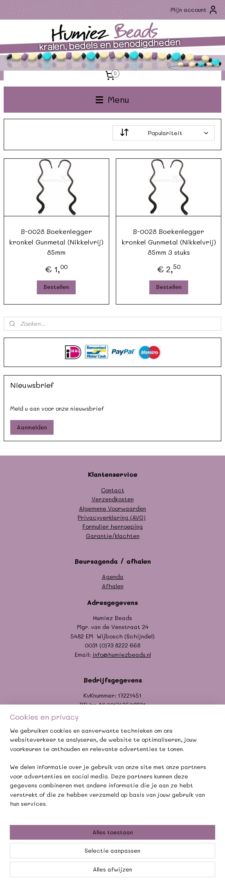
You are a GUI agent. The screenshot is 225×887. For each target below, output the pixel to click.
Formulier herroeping (112, 526)
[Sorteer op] (163, 133)
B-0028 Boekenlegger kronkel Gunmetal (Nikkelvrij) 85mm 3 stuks (169, 241)
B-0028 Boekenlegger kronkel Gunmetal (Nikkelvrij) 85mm (56, 241)
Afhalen (113, 586)
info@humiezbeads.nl (121, 654)
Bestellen (56, 287)
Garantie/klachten (113, 536)
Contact (112, 490)
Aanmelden (32, 427)
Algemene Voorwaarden (112, 508)
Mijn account (194, 10)
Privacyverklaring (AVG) (112, 517)
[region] (112, 770)
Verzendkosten (113, 499)
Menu (112, 99)
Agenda (113, 576)
